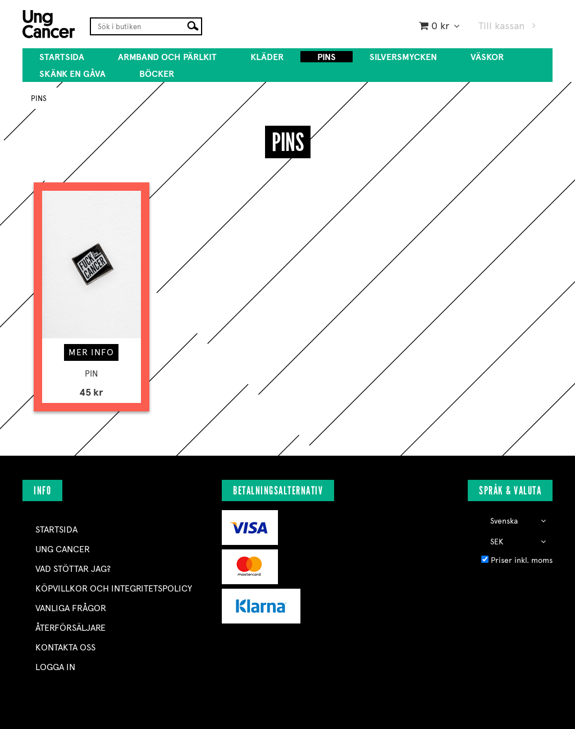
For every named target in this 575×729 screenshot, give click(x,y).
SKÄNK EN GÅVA (72, 73)
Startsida (61, 57)
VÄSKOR (487, 57)
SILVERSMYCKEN (403, 57)
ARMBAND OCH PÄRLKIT (167, 57)
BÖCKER (156, 73)
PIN (91, 374)
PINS (326, 57)
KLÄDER (267, 57)
